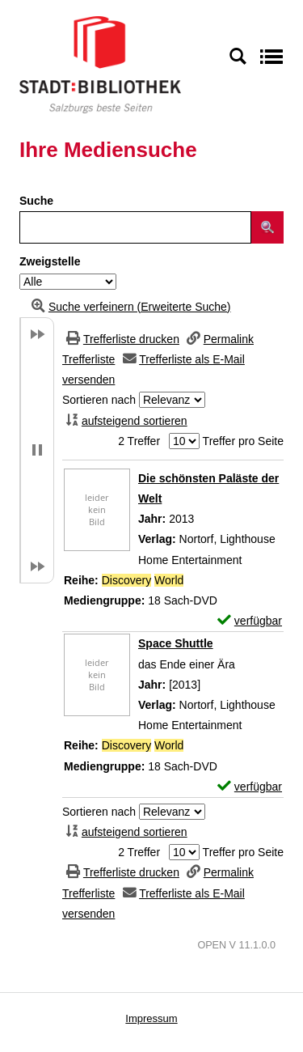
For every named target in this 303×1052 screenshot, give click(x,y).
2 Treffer (139, 441)
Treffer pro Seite (243, 441)
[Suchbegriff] (135, 227)
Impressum (151, 1018)
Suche (36, 200)
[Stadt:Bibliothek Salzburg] (100, 63)
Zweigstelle (49, 261)
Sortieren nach (99, 399)
